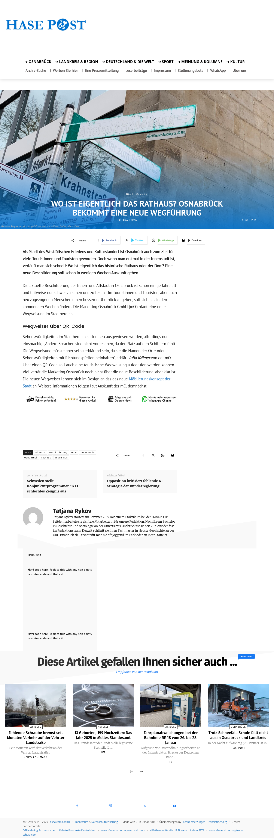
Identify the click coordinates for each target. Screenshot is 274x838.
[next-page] (141, 771)
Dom (74, 452)
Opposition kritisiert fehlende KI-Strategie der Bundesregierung (135, 483)
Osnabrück (142, 194)
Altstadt (40, 452)
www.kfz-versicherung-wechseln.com (123, 830)
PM (103, 756)
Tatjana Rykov (127, 220)
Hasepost (238, 752)
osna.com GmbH (60, 821)
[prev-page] (131, 771)
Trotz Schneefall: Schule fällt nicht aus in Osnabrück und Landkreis (238, 737)
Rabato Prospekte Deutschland (77, 830)
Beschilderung (58, 452)
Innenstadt (87, 452)
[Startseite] (46, 30)
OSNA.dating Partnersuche (39, 830)
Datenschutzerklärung (104, 821)
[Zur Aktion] (46, 37)
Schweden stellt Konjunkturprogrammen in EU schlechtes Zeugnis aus (53, 486)
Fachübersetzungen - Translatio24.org (204, 821)
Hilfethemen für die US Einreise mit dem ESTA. (177, 830)
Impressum (81, 821)
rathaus (46, 457)
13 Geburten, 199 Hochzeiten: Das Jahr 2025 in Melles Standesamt (103, 737)
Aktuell (129, 194)
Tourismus (61, 457)
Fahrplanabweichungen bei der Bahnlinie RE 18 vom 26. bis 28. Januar (171, 737)
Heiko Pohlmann (36, 756)
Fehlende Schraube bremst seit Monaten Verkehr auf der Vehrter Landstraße (36, 737)
